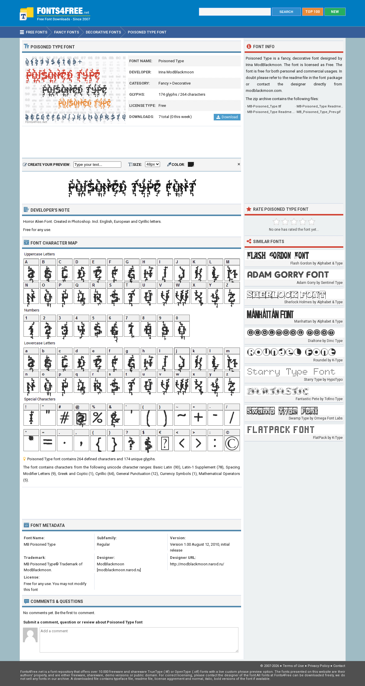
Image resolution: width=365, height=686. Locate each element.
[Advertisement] (131, 142)
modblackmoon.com (264, 90)
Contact (339, 666)
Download (227, 117)
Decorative (181, 83)
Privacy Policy (318, 666)
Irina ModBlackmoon (176, 72)
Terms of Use (293, 666)
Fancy (164, 83)
